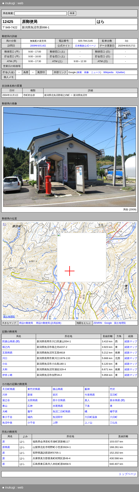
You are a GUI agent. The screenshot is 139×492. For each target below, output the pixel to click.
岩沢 (55, 394)
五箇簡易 (7, 352)
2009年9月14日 (38, 45)
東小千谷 (7, 417)
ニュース (95, 72)
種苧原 (113, 411)
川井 (4, 394)
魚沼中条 (7, 422)
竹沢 (112, 389)
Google (108, 323)
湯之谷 (6, 400)
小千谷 (31, 422)
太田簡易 (33, 400)
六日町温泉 (91, 417)
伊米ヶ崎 (7, 375)
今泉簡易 (90, 394)
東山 (4, 405)
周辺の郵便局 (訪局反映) (48, 323)
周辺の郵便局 (26, 323)
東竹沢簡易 (34, 389)
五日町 (113, 394)
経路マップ (131, 341)
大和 (4, 369)
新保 (30, 394)
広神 (30, 405)
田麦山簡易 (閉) (11, 341)
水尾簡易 (58, 405)
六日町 (113, 417)
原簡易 (6, 447)
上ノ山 (88, 422)
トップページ (127, 474)
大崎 (4, 411)
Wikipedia (108, 72)
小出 (4, 363)
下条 (87, 405)
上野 (55, 422)
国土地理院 (120, 323)
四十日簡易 (59, 400)
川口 (4, 358)
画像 (86, 72)
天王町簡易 (8, 389)
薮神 (87, 389)
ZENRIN (98, 323)
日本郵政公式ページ (85, 45)
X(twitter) (120, 72)
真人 (87, 400)
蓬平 (30, 411)
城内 (30, 417)
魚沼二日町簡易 (61, 411)
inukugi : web (12, 3)
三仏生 (113, 422)
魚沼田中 (58, 417)
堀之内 (6, 347)
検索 (79, 72)
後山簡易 (58, 389)
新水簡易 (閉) (117, 400)
